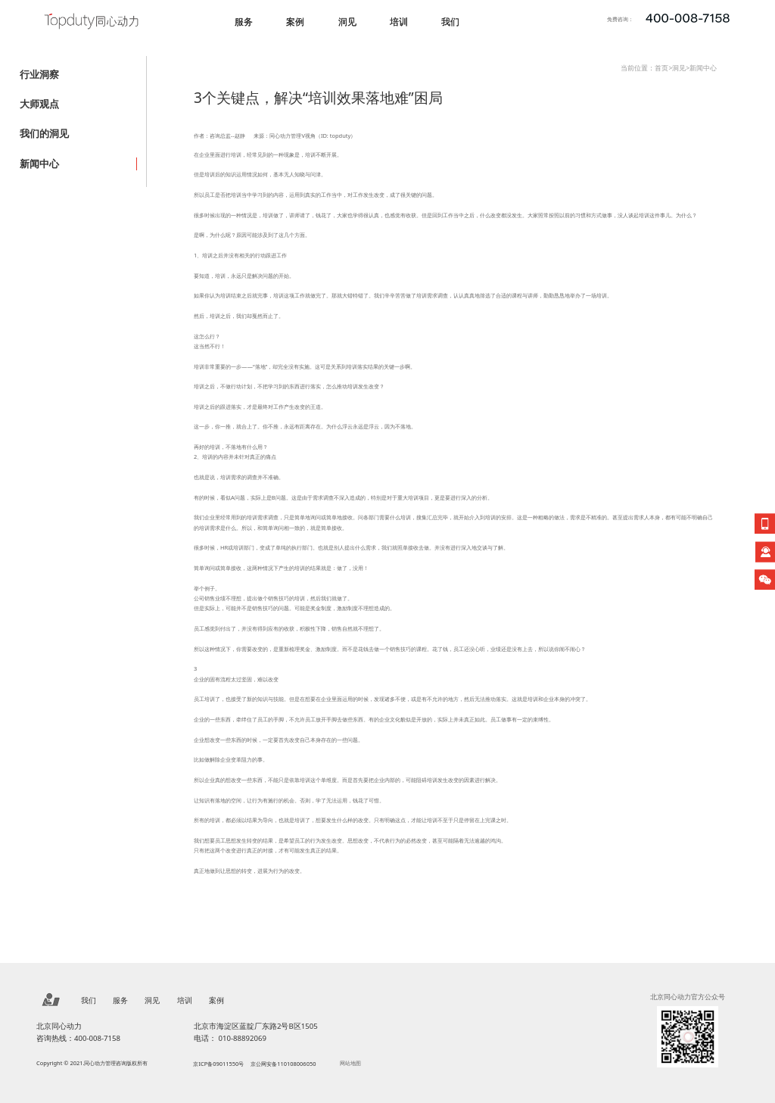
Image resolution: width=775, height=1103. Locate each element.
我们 (450, 21)
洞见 (347, 21)
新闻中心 (39, 163)
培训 (399, 21)
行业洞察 (39, 74)
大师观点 (39, 104)
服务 (244, 21)
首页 (661, 68)
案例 (295, 21)
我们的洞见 (44, 133)
